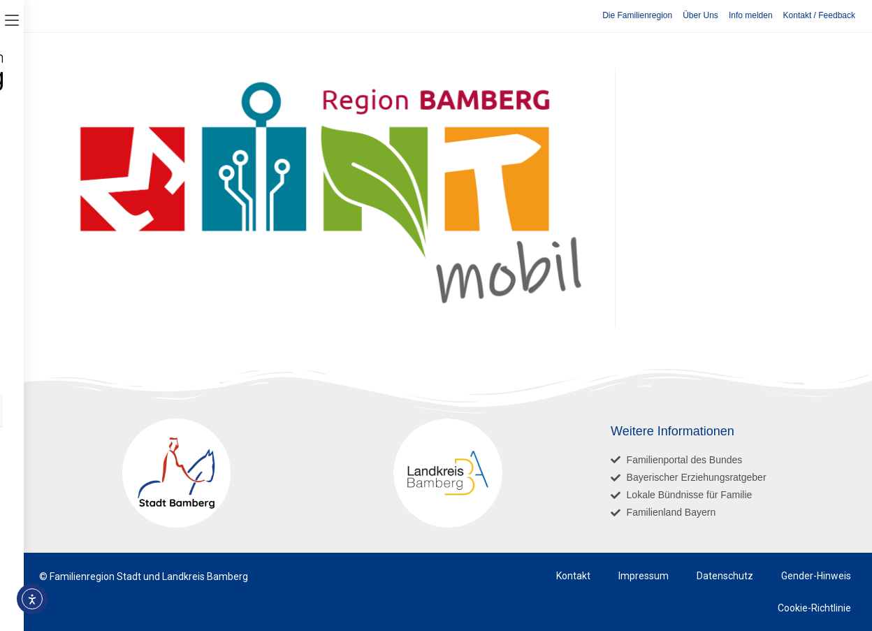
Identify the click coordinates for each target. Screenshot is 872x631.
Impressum (643, 575)
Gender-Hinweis (816, 575)
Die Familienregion (637, 15)
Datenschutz (725, 575)
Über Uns (700, 15)
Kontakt (573, 575)
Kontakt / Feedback (819, 15)
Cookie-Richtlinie (814, 608)
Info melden (751, 15)
